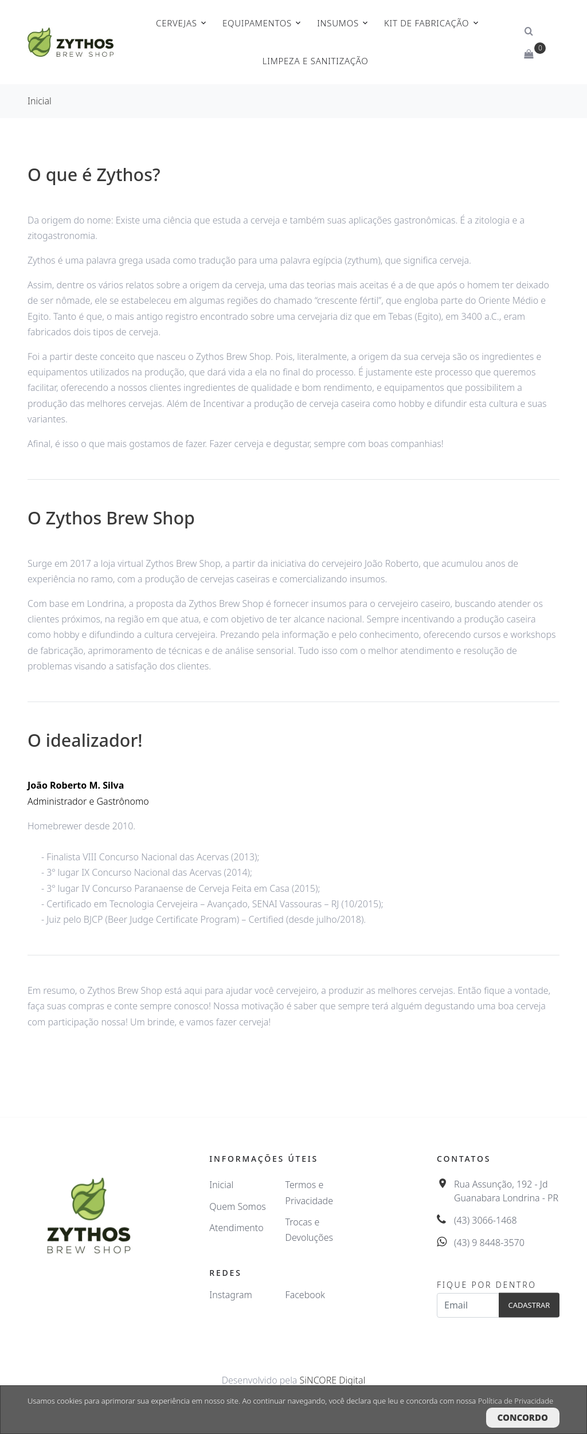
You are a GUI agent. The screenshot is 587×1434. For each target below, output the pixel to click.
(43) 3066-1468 (485, 1220)
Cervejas (176, 23)
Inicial (40, 101)
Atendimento (236, 1227)
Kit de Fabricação (426, 23)
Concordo (523, 1417)
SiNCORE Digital (333, 1380)
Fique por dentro (487, 1284)
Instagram (230, 1294)
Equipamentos (257, 23)
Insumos (338, 23)
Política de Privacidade (515, 1401)
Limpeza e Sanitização (316, 60)
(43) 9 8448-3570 (489, 1242)
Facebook (305, 1294)
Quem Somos (237, 1206)
